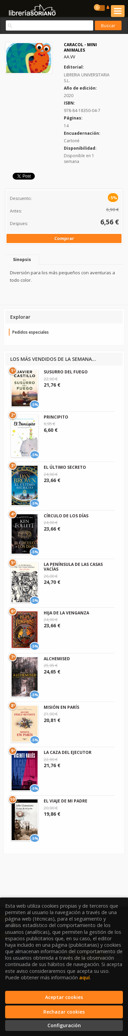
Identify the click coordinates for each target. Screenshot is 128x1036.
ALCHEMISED (57, 659)
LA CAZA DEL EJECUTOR (67, 752)
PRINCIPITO (56, 417)
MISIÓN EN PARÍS (61, 707)
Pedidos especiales (30, 332)
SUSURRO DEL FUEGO (66, 372)
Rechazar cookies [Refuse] (64, 1012)
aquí (84, 977)
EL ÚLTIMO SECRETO (65, 467)
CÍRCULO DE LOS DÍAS (66, 516)
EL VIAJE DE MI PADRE (65, 801)
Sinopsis (22, 259)
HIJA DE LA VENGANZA (66, 613)
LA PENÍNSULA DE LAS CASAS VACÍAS (73, 566)
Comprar (64, 238)
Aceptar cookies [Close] (64, 997)
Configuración (64, 1025)
